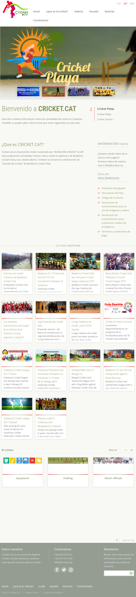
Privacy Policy (32, 592)
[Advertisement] (23, 514)
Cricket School (104, 119)
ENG (132, 3)
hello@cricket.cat (63, 562)
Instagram (71, 570)
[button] (126, 450)
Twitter (64, 570)
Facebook (57, 570)
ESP (125, 3)
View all (113, 450)
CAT (119, 3)
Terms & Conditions (53, 592)
